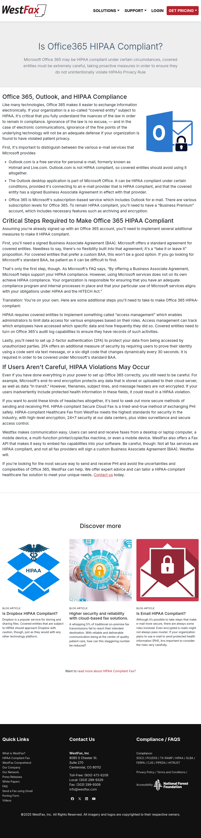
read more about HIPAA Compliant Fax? (107, 671)
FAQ (5, 786)
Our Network (10, 772)
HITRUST (174, 762)
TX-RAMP (166, 758)
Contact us (103, 474)
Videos (6, 800)
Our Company (11, 767)
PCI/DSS (151, 758)
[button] (106, 10)
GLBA (189, 758)
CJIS (150, 762)
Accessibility (144, 785)
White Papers (11, 781)
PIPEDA (161, 762)
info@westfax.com (83, 789)
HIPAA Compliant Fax (16, 758)
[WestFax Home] (24, 11)
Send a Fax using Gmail (17, 791)
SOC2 (140, 758)
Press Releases (12, 776)
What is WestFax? (13, 753)
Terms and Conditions (171, 772)
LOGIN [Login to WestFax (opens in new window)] (157, 10)
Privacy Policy (145, 772)
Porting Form (10, 795)
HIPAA (179, 758)
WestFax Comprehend (16, 762)
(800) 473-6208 (96, 775)
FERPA (140, 762)
